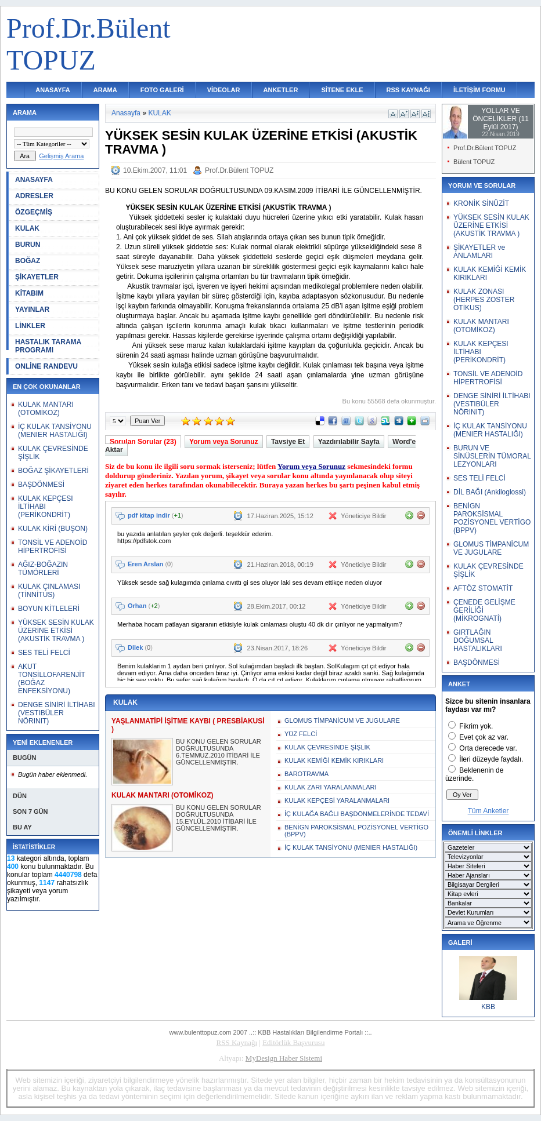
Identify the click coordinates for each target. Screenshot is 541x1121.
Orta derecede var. (488, 748)
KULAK (27, 228)
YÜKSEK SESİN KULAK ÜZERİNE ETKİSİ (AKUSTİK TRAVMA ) (56, 630)
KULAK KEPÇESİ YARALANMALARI (336, 800)
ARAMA (105, 89)
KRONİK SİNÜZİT (481, 203)
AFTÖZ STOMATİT (483, 588)
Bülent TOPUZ (474, 161)
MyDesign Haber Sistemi (284, 1058)
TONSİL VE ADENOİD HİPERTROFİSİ (52, 546)
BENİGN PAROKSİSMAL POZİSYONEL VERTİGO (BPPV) (356, 831)
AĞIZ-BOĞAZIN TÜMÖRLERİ (43, 568)
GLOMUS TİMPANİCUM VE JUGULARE (342, 720)
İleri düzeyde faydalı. (491, 759)
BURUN (27, 245)
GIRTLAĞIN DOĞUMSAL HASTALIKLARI (477, 640)
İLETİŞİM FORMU (479, 89)
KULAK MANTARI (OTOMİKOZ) (46, 409)
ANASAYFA (52, 89)
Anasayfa (125, 113)
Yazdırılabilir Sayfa (349, 442)
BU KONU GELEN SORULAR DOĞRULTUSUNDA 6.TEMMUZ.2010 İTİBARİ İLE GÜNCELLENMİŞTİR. (218, 752)
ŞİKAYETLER (37, 277)
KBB (488, 1007)
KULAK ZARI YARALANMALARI (330, 787)
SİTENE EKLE (342, 89)
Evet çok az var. (483, 737)
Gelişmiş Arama (61, 155)
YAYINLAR (32, 309)
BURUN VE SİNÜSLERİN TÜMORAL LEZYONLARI (492, 456)
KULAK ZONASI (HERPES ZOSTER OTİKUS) (483, 299)
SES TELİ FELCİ (44, 653)
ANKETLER (281, 89)
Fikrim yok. (476, 726)
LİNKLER (30, 326)
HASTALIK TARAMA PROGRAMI (48, 346)
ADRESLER (34, 196)
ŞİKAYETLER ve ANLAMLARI (479, 251)
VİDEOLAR (223, 89)
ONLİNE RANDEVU (46, 366)
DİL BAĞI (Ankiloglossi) (489, 492)
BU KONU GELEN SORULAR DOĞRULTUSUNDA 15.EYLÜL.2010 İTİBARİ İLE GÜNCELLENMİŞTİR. (218, 818)
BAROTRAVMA (306, 773)
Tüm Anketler (488, 811)
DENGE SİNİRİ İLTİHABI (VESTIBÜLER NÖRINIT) (56, 713)
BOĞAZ (27, 261)
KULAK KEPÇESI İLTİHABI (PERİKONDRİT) (45, 506)
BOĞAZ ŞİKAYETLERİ (53, 471)
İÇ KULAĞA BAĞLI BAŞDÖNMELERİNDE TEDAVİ (356, 813)
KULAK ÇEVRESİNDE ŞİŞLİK (327, 747)
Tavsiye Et (288, 442)
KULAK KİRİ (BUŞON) (53, 529)
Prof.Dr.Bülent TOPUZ (239, 170)
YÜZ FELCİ (300, 733)
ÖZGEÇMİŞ (33, 212)
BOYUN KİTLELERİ (49, 609)
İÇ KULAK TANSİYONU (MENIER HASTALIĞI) (55, 431)
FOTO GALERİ (162, 89)
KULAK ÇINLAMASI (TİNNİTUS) (49, 591)
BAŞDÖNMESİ (41, 485)
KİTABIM (29, 293)
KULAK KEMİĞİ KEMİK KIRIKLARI (334, 760)
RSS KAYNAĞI (408, 89)
